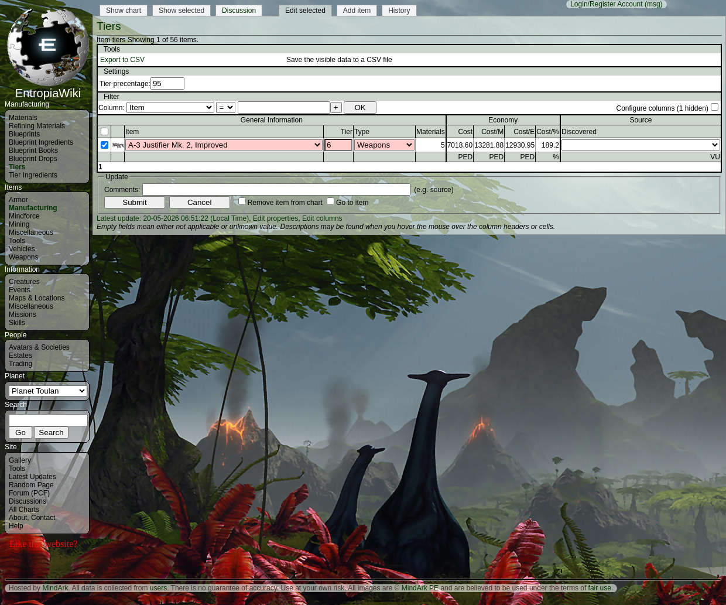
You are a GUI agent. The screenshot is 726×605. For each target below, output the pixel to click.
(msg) (654, 4)
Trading (20, 364)
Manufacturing (33, 208)
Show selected (181, 10)
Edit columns (322, 218)
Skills (17, 323)
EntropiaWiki (48, 88)
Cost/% (547, 132)
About (18, 518)
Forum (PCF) (29, 493)
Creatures (24, 282)
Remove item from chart (285, 203)
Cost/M (492, 132)
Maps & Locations (36, 298)
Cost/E (524, 132)
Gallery (20, 460)
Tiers (17, 167)
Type (361, 132)
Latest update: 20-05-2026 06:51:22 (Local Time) (173, 218)
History (399, 10)
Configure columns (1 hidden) (662, 108)
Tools (17, 241)
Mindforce (24, 216)
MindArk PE (420, 588)
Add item (357, 10)
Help (16, 526)
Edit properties (275, 218)
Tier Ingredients (33, 175)
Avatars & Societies (39, 347)
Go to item (352, 203)
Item (132, 132)
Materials (23, 118)
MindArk (55, 588)
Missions (22, 314)
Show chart (123, 10)
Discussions (27, 501)
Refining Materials (37, 126)
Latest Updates (32, 477)
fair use (599, 588)
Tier (346, 132)
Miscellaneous (31, 232)
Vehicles (22, 249)
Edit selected (305, 10)
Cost (465, 132)
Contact (43, 518)
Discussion (239, 10)
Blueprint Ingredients (41, 142)
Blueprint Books (33, 150)
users (158, 588)
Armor (18, 200)
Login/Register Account (606, 4)
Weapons (23, 257)
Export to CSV (122, 60)
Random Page (31, 485)
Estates (20, 355)
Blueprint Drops (33, 159)
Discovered (579, 132)
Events (19, 290)
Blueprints (24, 134)
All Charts (24, 509)
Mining (19, 224)
